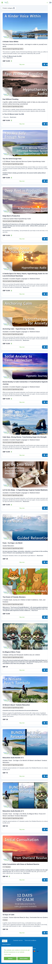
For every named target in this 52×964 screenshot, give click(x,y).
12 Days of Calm (8, 914)
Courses (5, 920)
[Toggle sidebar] (2, 2)
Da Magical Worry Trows (11, 652)
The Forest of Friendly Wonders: (14, 597)
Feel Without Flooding (10, 99)
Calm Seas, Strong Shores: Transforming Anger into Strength (25, 437)
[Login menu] (50, 2)
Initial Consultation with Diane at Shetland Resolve (21, 864)
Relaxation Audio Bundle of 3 (13, 811)
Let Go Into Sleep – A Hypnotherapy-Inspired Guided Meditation (25, 490)
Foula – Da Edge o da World (12, 543)
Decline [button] (10, 958)
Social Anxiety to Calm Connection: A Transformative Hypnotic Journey (25, 383)
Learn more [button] (7, 954)
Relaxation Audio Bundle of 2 (13, 758)
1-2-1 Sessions (6, 867)
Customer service (18, 940)
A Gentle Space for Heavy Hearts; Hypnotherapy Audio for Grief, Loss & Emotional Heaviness (26, 275)
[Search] (47, 2)
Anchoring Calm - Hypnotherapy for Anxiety (18, 329)
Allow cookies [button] (24, 958)
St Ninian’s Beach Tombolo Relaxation (16, 705)
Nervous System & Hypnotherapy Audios (13, 48)
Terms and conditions (30, 940)
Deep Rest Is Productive (11, 216)
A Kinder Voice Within (10, 41)
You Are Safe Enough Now (12, 158)
